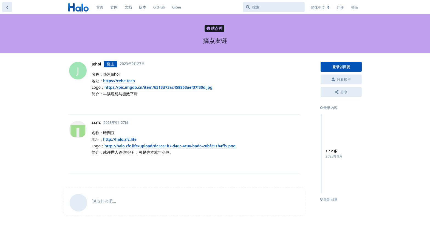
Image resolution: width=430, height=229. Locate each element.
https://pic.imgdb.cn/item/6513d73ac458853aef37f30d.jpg (158, 87)
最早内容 (329, 107)
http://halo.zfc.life (120, 139)
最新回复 (329, 199)
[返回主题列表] (7, 7)
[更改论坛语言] (320, 7)
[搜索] (274, 7)
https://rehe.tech (119, 80)
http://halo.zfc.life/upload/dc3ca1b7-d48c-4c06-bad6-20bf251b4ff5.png (170, 145)
